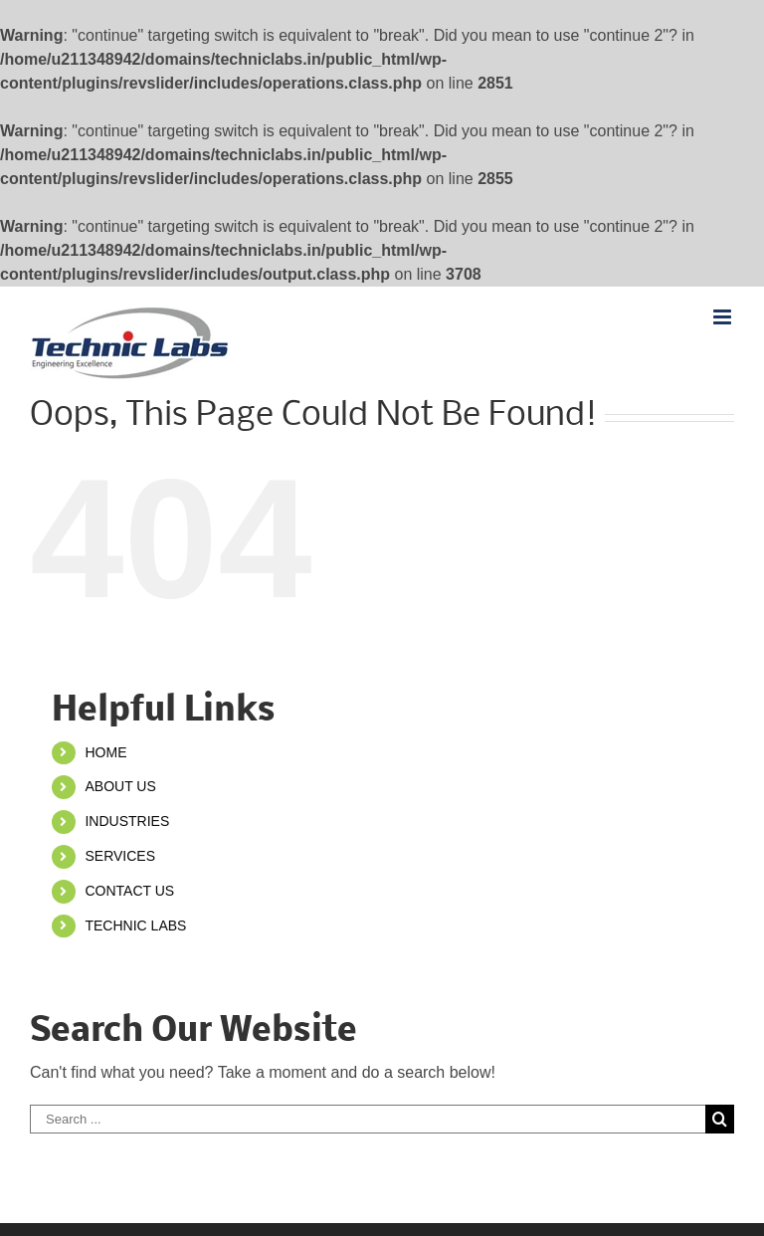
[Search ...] (367, 1119)
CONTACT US (129, 891)
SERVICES (120, 856)
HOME (105, 752)
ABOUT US (120, 786)
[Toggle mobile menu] (723, 317)
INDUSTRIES (127, 821)
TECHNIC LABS (135, 925)
